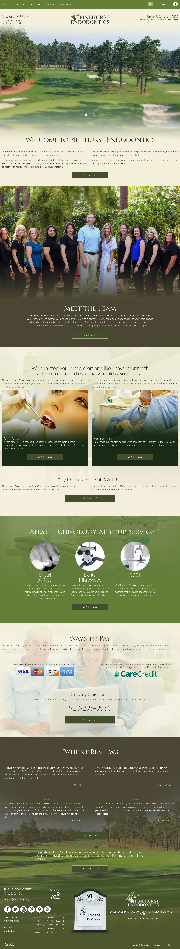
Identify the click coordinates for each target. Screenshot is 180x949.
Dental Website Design (142, 945)
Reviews (8, 924)
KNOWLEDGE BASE (11, 4)
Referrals (8, 927)
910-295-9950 (15, 16)
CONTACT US (163, 4)
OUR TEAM (28, 4)
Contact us (9, 930)
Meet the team (11, 920)
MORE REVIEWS (90, 835)
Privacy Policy (159, 945)
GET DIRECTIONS (90, 868)
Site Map (171, 945)
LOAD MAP (55, 889)
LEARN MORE (90, 335)
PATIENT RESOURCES (47, 4)
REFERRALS (65, 4)
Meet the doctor (12, 917)
